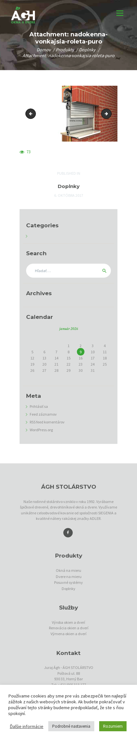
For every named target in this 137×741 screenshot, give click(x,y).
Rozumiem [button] (113, 726)
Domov (44, 50)
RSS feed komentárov (47, 422)
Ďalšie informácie (26, 726)
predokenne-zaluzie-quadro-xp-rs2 (109, 113)
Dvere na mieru (69, 576)
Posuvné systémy (68, 582)
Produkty (65, 50)
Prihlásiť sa (39, 406)
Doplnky (87, 50)
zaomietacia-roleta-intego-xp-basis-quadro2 (32, 113)
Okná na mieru (68, 570)
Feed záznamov (43, 414)
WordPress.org (41, 429)
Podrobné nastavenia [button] (71, 726)
